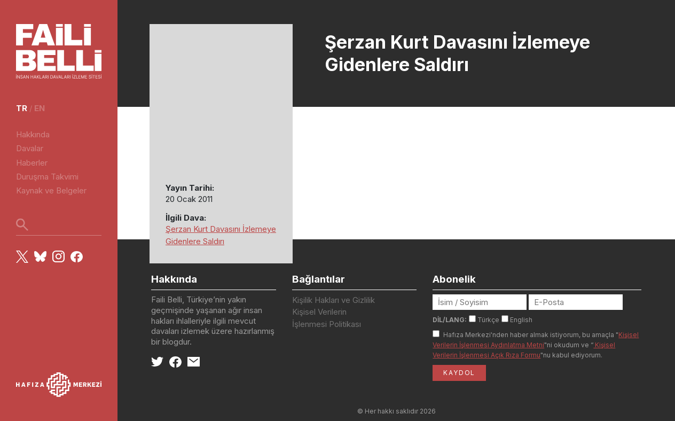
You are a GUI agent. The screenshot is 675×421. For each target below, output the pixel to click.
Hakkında (33, 134)
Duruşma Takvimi (47, 176)
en (39, 108)
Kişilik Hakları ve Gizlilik (333, 300)
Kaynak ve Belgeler (51, 190)
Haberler (32, 163)
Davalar (29, 148)
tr (21, 108)
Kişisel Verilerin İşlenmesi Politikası (326, 318)
